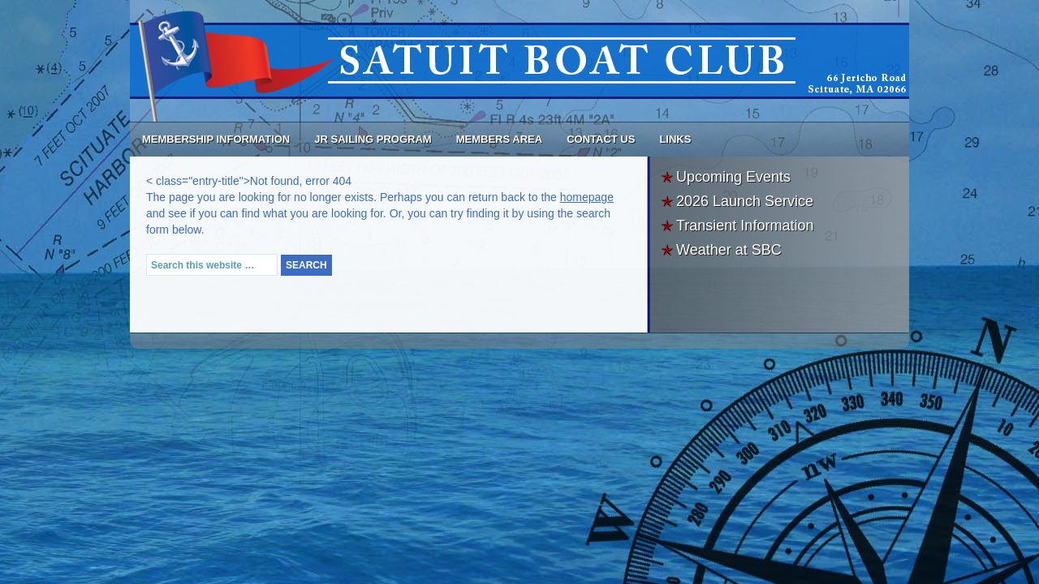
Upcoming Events (733, 177)
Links (675, 139)
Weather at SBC (729, 250)
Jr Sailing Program (372, 139)
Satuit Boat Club (519, 61)
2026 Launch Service (744, 201)
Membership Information (216, 139)
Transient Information (744, 225)
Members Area (499, 139)
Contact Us (601, 139)
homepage (587, 197)
